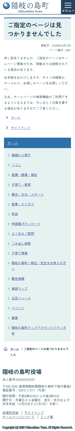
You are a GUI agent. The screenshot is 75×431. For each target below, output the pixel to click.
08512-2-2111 (26, 390)
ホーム (16, 117)
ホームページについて (18, 416)
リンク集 (46, 416)
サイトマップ (20, 127)
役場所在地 (10, 412)
